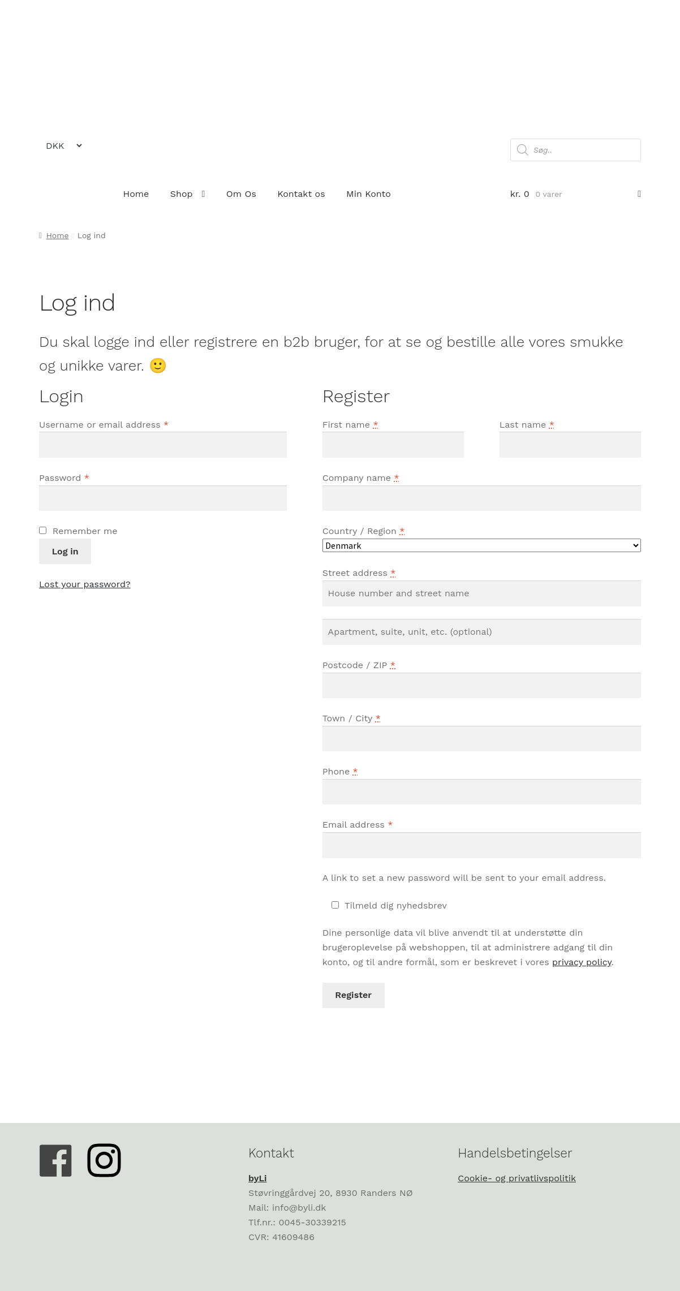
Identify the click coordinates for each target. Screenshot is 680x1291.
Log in (65, 551)
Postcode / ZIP (358, 665)
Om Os (241, 193)
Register (353, 994)
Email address (357, 824)
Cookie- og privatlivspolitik (517, 1178)
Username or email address (104, 424)
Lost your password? (85, 584)
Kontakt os (301, 193)
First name (350, 424)
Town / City (351, 718)
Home (136, 193)
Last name (527, 424)
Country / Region (363, 531)
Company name (360, 477)
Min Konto (368, 193)
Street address (359, 572)
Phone (340, 771)
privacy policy (581, 962)
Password (64, 477)
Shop (181, 193)
